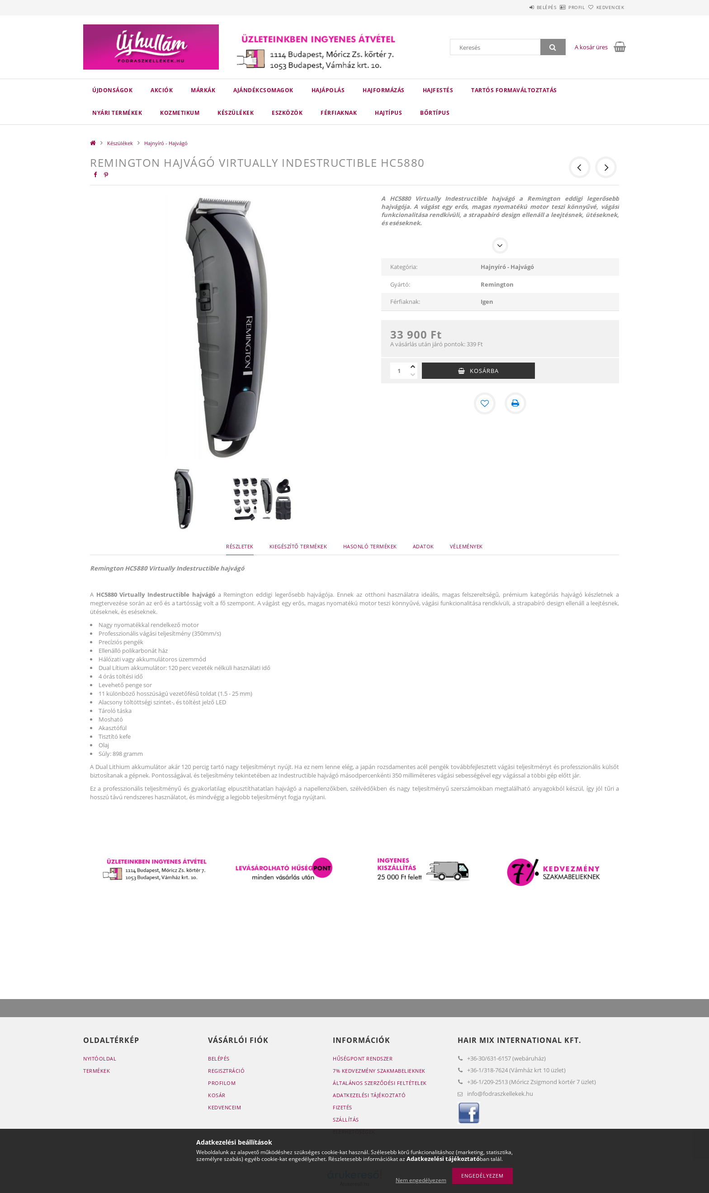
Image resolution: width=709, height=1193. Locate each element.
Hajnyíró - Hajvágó (166, 143)
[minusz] (412, 375)
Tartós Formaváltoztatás (514, 90)
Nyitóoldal (99, 1058)
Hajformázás (384, 90)
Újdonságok (112, 90)
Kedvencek (605, 7)
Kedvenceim (224, 1107)
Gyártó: (400, 284)
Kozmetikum (179, 113)
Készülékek (235, 113)
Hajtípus (388, 113)
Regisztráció (226, 1070)
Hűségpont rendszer (362, 1058)
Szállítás (346, 1119)
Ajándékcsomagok (263, 90)
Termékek (96, 1070)
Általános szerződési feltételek (380, 1083)
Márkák (203, 90)
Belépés (521, 7)
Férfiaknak (339, 113)
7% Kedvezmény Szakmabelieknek (379, 1070)
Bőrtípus (434, 113)
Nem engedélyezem (421, 1180)
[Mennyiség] (399, 371)
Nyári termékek (117, 113)
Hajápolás (328, 90)
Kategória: (403, 267)
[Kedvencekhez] (485, 403)
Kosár (217, 1095)
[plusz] (412, 367)
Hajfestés (438, 90)
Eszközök (287, 113)
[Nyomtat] (515, 403)
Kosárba (484, 371)
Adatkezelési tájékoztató (369, 1095)
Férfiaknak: (405, 301)
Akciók (162, 90)
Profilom (222, 1083)
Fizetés (342, 1107)
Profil (561, 7)
